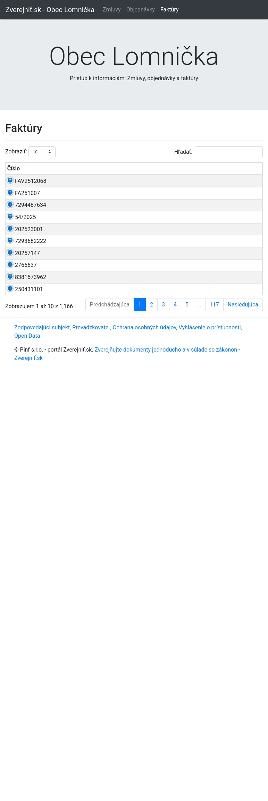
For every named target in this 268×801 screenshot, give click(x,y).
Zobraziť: (30, 151)
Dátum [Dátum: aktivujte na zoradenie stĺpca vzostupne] (123, 177)
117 (214, 737)
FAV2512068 (30, 189)
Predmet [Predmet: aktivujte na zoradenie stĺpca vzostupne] (62, 177)
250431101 (29, 639)
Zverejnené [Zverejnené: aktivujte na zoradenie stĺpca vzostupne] (175, 177)
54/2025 (25, 308)
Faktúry (169, 9)
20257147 (27, 519)
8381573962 (30, 593)
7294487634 (30, 263)
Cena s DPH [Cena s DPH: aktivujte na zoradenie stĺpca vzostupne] (96, 172)
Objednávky (140, 9)
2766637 (26, 556)
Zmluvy (112, 9)
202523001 (29, 371)
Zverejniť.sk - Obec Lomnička (50, 10)
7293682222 (30, 474)
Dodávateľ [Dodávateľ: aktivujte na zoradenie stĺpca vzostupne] (210, 177)
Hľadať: (218, 151)
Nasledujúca (243, 737)
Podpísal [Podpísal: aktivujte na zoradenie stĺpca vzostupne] (244, 177)
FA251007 (27, 226)
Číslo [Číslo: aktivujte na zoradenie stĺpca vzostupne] (13, 177)
